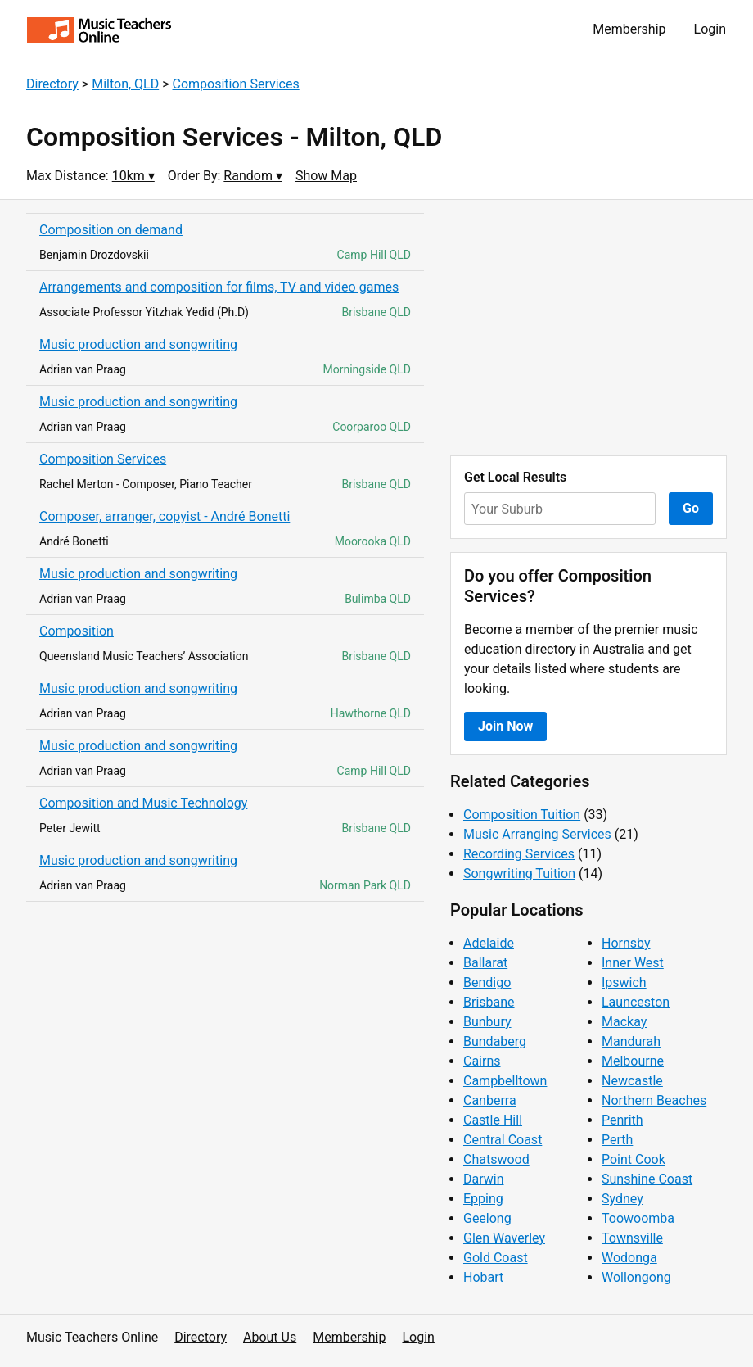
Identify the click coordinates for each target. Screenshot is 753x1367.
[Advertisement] (588, 327)
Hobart (483, 1277)
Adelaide (488, 943)
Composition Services (236, 84)
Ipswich (624, 982)
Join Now (505, 726)
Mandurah (631, 1041)
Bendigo (487, 982)
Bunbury (487, 1022)
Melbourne (633, 1061)
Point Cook (633, 1159)
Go (691, 508)
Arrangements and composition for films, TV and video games (219, 287)
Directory (52, 84)
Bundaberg (494, 1041)
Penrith (622, 1120)
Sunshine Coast (647, 1179)
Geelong (487, 1218)
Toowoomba (638, 1218)
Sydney (622, 1198)
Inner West (633, 963)
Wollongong (636, 1277)
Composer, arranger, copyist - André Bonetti (164, 516)
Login (710, 29)
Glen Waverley (504, 1238)
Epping (483, 1198)
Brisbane (489, 1002)
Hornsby (626, 943)
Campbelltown (505, 1081)
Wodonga (629, 1257)
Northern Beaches (654, 1100)
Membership (629, 29)
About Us (269, 1337)
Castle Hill (492, 1120)
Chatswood (496, 1159)
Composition (76, 631)
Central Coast (502, 1139)
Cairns (482, 1061)
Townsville (632, 1238)
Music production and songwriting (138, 344)
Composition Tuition (521, 814)
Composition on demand (111, 230)
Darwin (483, 1179)
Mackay (624, 1022)
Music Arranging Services (537, 834)
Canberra (489, 1100)
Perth (617, 1139)
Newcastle (632, 1081)
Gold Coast (495, 1257)
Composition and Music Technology (143, 803)
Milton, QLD (125, 84)
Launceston (636, 1002)
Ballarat (485, 963)
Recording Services (519, 854)
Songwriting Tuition (519, 873)
